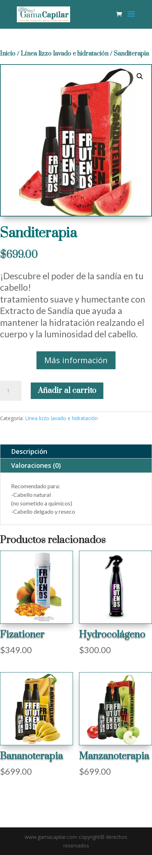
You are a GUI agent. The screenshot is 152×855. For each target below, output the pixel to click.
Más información (76, 360)
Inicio (7, 54)
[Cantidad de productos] (10, 391)
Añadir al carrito (67, 390)
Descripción (29, 451)
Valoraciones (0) (36, 465)
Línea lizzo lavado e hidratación (64, 54)
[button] (139, 76)
